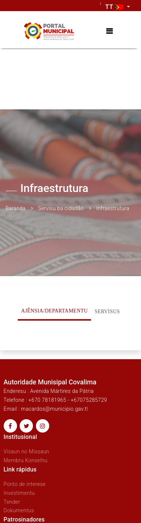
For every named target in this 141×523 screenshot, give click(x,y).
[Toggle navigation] (109, 31)
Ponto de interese (25, 484)
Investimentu (19, 493)
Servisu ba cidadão (61, 208)
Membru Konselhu (26, 460)
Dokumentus (19, 510)
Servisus (107, 311)
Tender (12, 502)
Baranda (16, 208)
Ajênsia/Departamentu (54, 311)
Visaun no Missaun (27, 451)
